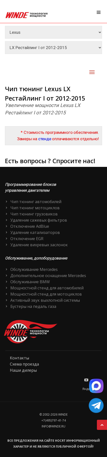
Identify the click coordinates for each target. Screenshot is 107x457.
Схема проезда (24, 364)
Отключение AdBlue (29, 226)
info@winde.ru (53, 426)
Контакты (19, 358)
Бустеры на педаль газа (33, 306)
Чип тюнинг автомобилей (35, 201)
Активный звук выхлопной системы (45, 300)
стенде (44, 138)
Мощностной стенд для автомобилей (47, 288)
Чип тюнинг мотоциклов (35, 208)
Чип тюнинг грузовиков (34, 214)
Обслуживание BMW (30, 281)
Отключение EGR (26, 238)
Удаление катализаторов (35, 232)
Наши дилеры (23, 370)
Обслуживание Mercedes (34, 269)
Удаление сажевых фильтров (38, 220)
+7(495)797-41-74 (53, 420)
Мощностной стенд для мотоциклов (46, 294)
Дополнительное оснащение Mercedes (48, 275)
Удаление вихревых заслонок (39, 244)
